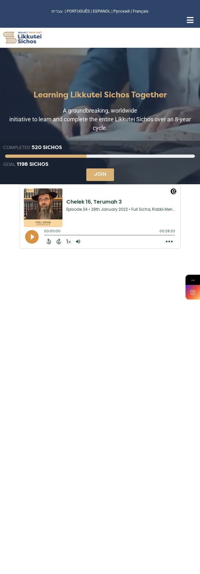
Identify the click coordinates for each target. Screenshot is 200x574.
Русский (122, 11)
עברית (57, 11)
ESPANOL (101, 11)
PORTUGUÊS (78, 11)
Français (140, 11)
